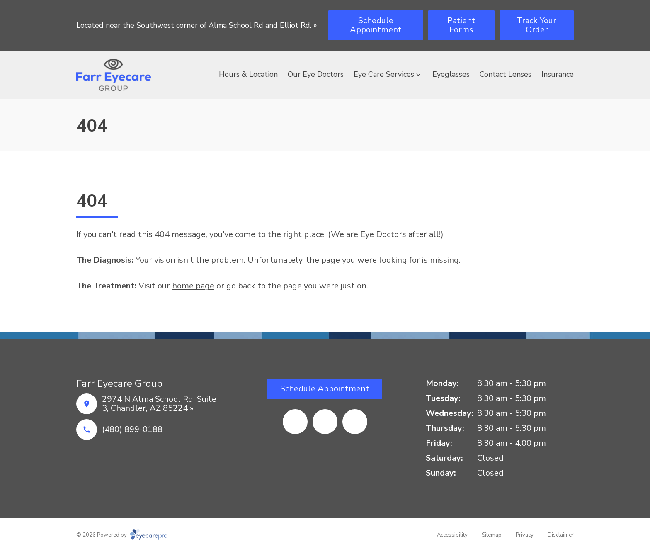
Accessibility (452, 535)
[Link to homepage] (113, 75)
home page (193, 285)
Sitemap (492, 535)
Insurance (557, 74)
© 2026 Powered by (121, 535)
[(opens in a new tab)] (295, 421)
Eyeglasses (451, 74)
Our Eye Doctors (316, 74)
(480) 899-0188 (132, 429)
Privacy (525, 535)
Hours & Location (248, 74)
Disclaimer (561, 535)
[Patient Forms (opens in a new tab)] (461, 25)
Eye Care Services (384, 74)
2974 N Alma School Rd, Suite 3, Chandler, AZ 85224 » (159, 403)
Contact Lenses (505, 74)
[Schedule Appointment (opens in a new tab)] (375, 25)
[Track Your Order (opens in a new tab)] (537, 25)
